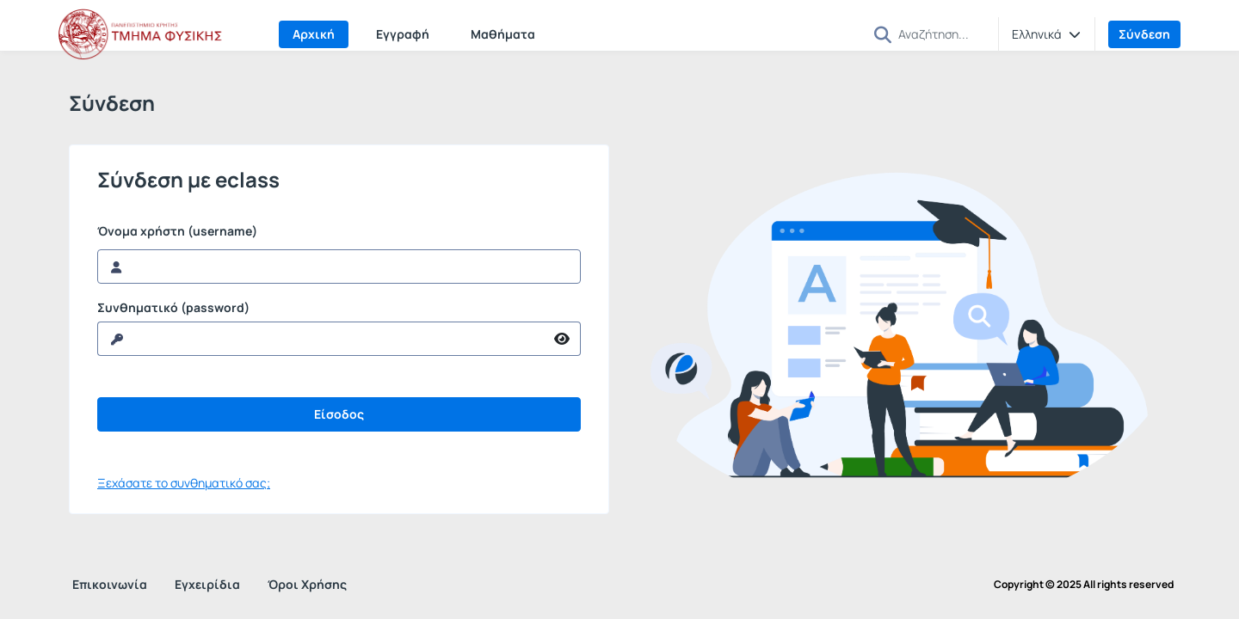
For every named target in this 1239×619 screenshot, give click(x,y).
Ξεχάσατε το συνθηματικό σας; (183, 483)
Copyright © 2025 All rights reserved (1084, 584)
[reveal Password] (321, 339)
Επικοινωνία (109, 584)
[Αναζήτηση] (941, 33)
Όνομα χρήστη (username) (177, 231)
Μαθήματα (503, 34)
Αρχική (314, 34)
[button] (882, 34)
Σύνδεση (1144, 34)
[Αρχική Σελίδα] (145, 34)
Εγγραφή (402, 34)
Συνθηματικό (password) (173, 308)
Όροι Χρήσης (307, 584)
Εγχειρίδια (207, 584)
